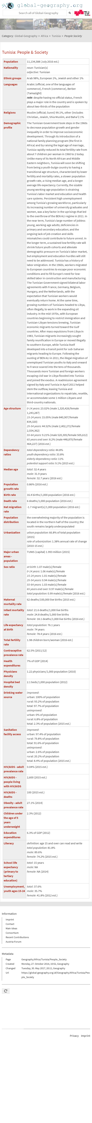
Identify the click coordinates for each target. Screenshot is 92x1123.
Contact (10, 924)
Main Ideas (11, 928)
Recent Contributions (17, 937)
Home (42, 5)
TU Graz (82, 13)
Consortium (12, 932)
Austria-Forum (13, 941)
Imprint (10, 919)
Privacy (74, 1035)
